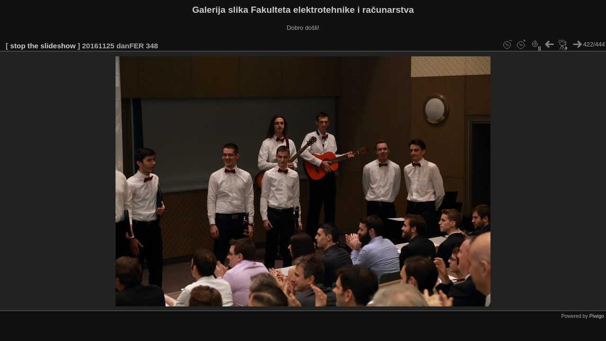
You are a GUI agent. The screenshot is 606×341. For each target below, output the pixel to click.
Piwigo (596, 316)
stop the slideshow (42, 46)
